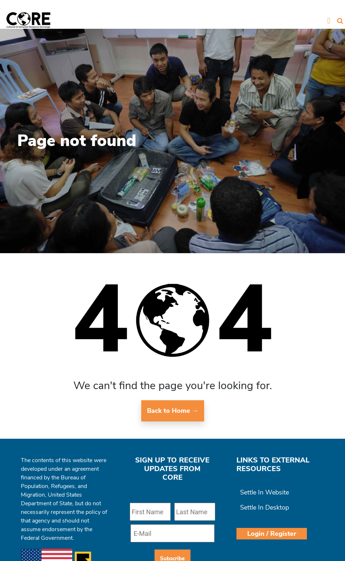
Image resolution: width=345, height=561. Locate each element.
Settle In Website (264, 492)
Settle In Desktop (264, 507)
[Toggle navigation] (328, 20)
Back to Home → (172, 410)
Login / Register (271, 533)
